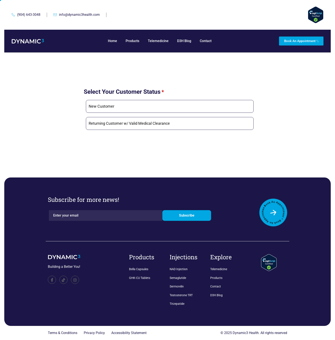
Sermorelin (177, 286)
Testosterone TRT (181, 295)
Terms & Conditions (62, 333)
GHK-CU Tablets (139, 278)
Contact (206, 41)
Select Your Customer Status (124, 92)
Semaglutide (178, 278)
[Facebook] (52, 280)
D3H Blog (184, 41)
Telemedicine (158, 41)
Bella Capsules (138, 269)
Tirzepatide (177, 303)
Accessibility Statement (129, 333)
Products (132, 41)
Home (112, 41)
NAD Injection (179, 269)
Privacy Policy (94, 333)
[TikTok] (63, 280)
